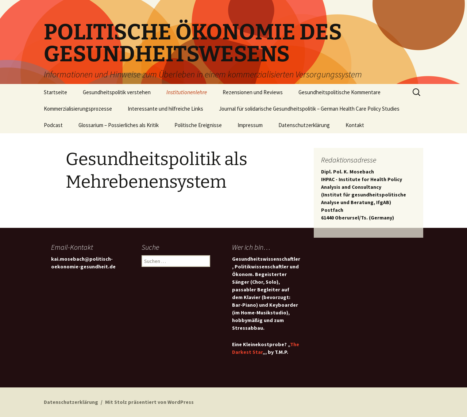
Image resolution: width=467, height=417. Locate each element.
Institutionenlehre (186, 92)
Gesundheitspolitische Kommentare (339, 92)
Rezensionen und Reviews (253, 92)
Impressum (250, 125)
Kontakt (355, 125)
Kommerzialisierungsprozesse (78, 108)
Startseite (55, 92)
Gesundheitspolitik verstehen (117, 92)
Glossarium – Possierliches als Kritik (118, 125)
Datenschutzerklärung (304, 125)
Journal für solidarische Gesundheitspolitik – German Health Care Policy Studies (309, 108)
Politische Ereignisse (198, 125)
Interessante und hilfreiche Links (165, 108)
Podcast (53, 125)
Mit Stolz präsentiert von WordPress (149, 402)
